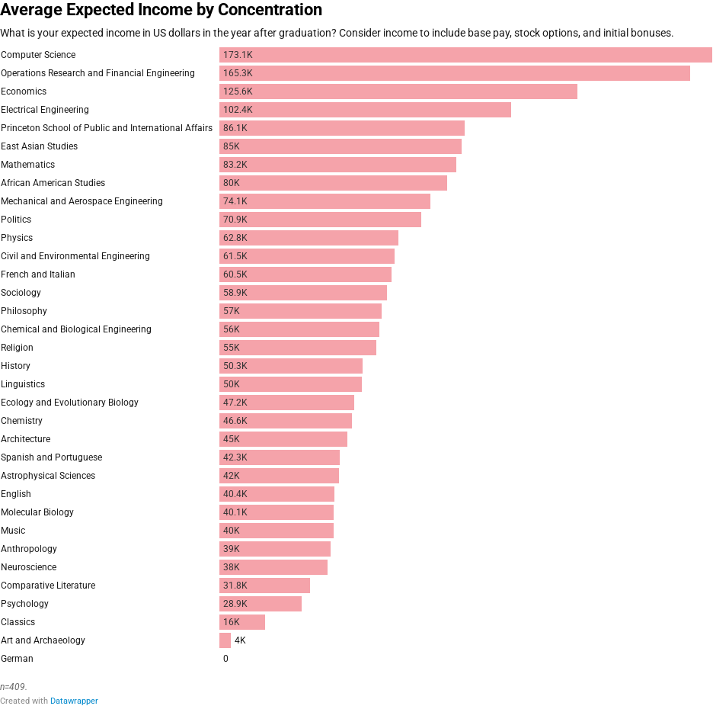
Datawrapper (74, 701)
